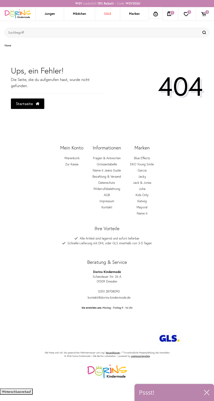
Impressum (107, 201)
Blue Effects (142, 158)
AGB (107, 195)
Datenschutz (106, 183)
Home (8, 45)
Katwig (142, 201)
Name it (142, 213)
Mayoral (142, 207)
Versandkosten (113, 352)
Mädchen (79, 14)
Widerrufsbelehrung (106, 189)
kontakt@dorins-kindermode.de (107, 297)
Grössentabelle (107, 164)
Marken (134, 14)
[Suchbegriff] (102, 32)
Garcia (142, 170)
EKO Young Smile (142, 164)
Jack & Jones (142, 183)
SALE (107, 14)
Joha (142, 189)
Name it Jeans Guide (107, 170)
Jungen (50, 14)
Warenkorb (72, 158)
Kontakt (107, 207)
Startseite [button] (27, 103)
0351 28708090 (107, 291)
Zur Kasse (71, 164)
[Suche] (204, 32)
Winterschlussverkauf (16, 391)
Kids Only (142, 195)
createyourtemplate (140, 356)
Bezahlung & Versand (106, 176)
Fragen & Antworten (107, 158)
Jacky (142, 176)
